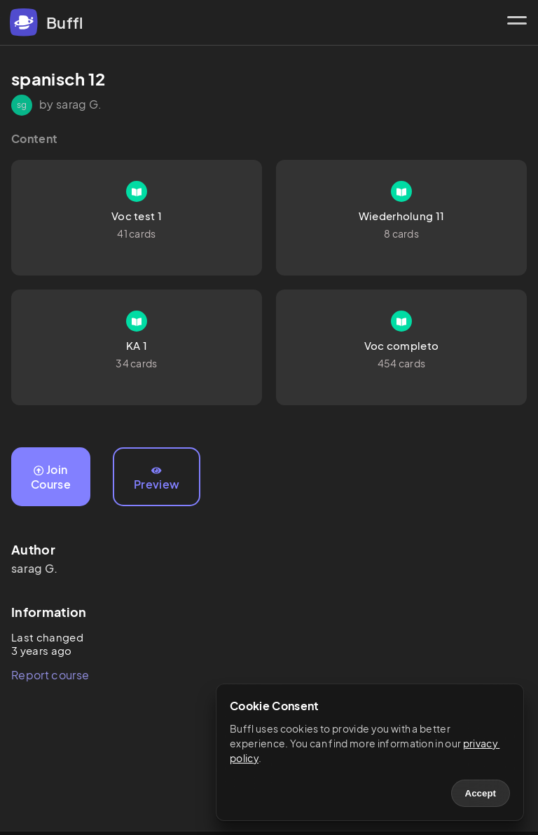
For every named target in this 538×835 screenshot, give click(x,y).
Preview (156, 479)
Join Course (51, 476)
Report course (50, 674)
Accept (480, 793)
